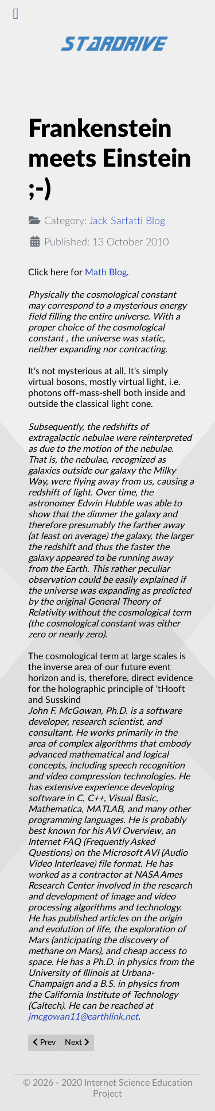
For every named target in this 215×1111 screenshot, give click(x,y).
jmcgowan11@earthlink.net (83, 1016)
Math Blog (106, 272)
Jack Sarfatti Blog (127, 221)
